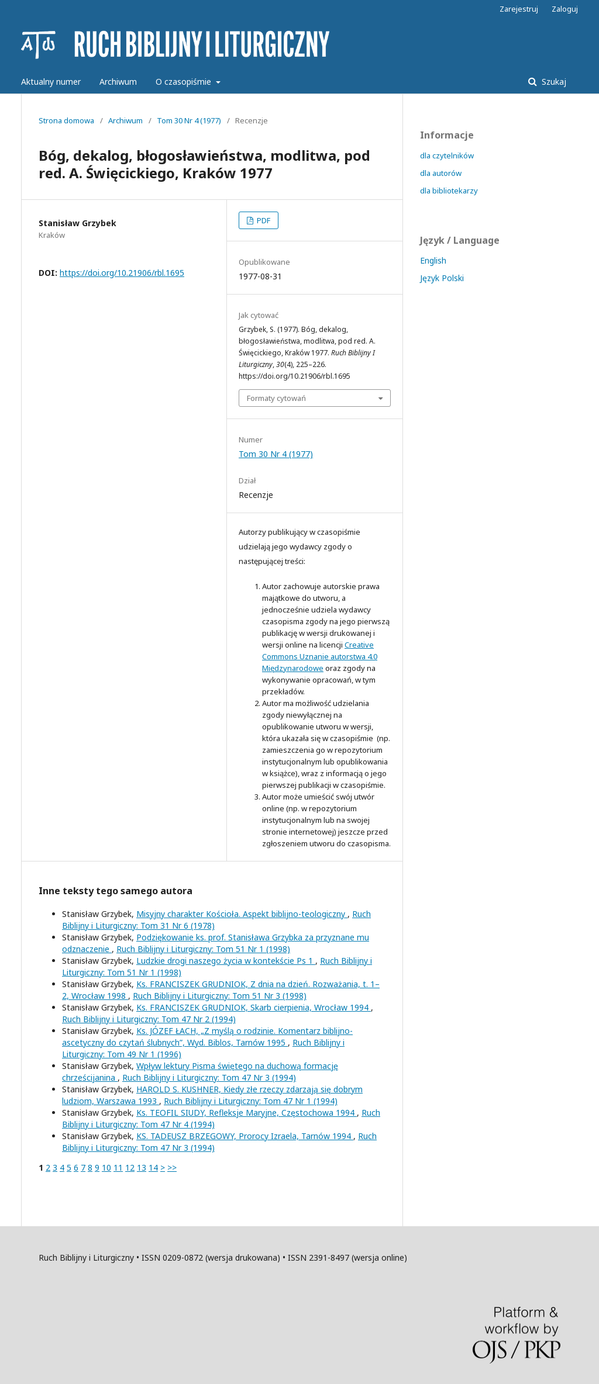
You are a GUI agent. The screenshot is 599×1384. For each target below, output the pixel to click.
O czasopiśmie (185, 81)
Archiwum (118, 81)
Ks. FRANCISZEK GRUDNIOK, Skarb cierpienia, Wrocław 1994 (253, 1007)
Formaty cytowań (276, 398)
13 (141, 1167)
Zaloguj (565, 9)
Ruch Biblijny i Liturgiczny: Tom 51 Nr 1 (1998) (203, 948)
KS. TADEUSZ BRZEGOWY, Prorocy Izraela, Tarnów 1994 (244, 1135)
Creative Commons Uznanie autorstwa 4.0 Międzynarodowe (319, 656)
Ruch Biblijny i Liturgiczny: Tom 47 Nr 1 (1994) (251, 1100)
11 (118, 1167)
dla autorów (441, 173)
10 (106, 1167)
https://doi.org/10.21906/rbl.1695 (122, 272)
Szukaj (552, 81)
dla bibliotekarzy (449, 190)
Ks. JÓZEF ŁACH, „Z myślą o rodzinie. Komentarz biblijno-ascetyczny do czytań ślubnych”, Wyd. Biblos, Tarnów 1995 (207, 1036)
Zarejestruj (519, 9)
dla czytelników (447, 155)
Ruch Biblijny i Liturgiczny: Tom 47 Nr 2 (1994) (149, 1019)
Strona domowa (66, 120)
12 (130, 1167)
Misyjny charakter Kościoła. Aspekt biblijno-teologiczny (241, 913)
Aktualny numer (51, 81)
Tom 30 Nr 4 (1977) (189, 120)
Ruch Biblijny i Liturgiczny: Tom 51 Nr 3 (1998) (220, 995)
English (433, 260)
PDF (262, 220)
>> (172, 1167)
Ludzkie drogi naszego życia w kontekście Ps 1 (225, 960)
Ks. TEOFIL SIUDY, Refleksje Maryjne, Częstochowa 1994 (246, 1112)
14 (153, 1167)
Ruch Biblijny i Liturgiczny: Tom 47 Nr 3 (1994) (209, 1077)
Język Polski (442, 277)
